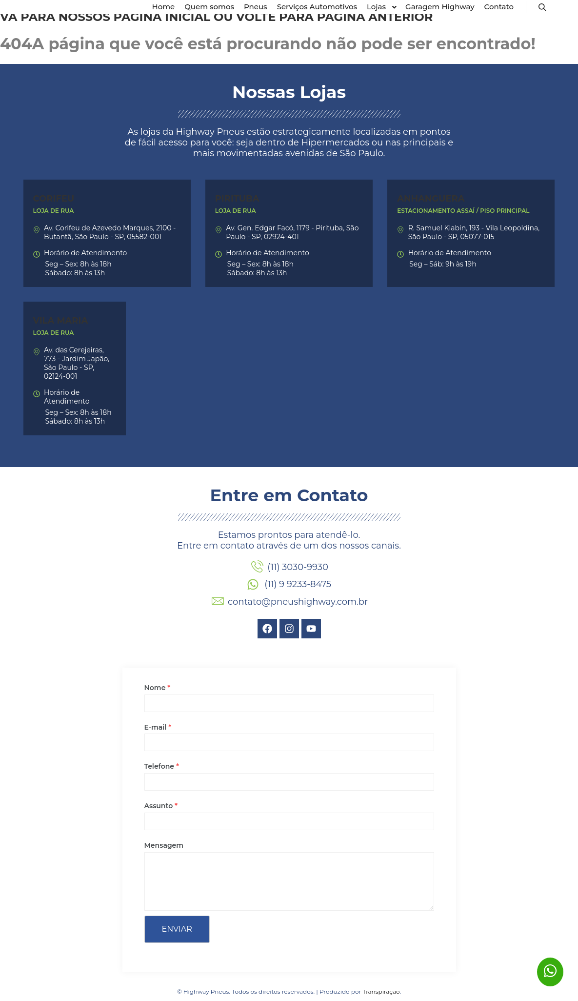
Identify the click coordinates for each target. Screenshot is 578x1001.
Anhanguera (430, 198)
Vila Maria (60, 320)
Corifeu (54, 198)
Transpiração (380, 991)
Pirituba (237, 198)
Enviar (177, 929)
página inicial (161, 17)
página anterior (375, 17)
